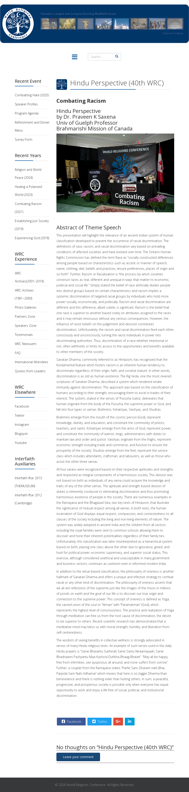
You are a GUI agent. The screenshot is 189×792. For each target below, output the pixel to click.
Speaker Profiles (26, 104)
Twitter (19, 415)
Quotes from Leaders (30, 371)
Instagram (22, 424)
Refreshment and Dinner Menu (32, 126)
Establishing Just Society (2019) (32, 225)
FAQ (18, 353)
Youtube (21, 443)
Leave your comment (78, 757)
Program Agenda (27, 113)
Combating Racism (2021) (28, 208)
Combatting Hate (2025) (32, 95)
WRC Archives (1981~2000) (24, 294)
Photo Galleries (26, 307)
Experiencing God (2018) (32, 238)
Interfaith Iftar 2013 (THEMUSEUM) (28, 482)
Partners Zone (25, 316)
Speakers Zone (26, 325)
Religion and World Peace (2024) (28, 173)
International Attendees (31, 362)
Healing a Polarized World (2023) (28, 191)
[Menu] (75, 57)
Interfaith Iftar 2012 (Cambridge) (28, 499)
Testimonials (24, 335)
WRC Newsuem (25, 344)
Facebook (22, 406)
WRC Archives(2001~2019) (29, 277)
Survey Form (23, 139)
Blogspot (21, 433)
